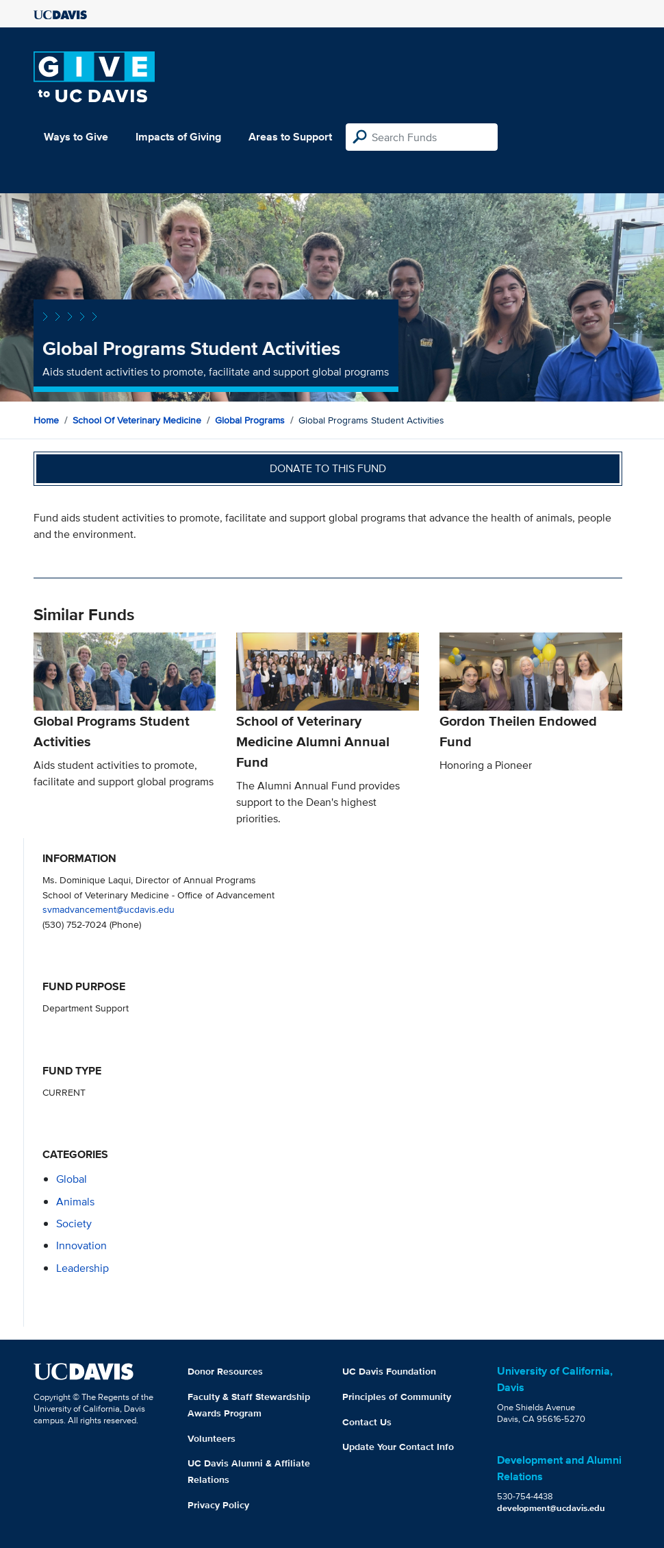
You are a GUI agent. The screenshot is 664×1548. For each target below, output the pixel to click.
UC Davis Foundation (389, 1371)
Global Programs (250, 420)
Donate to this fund (328, 468)
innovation (81, 1245)
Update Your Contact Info (398, 1446)
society (74, 1223)
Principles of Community (396, 1396)
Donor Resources (225, 1371)
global (71, 1179)
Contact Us (367, 1422)
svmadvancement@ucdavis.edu (108, 909)
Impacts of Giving (178, 137)
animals (75, 1201)
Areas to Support (290, 137)
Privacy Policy (218, 1505)
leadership (82, 1268)
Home (46, 420)
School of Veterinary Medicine (137, 420)
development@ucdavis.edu (551, 1507)
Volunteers (211, 1438)
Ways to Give (76, 137)
